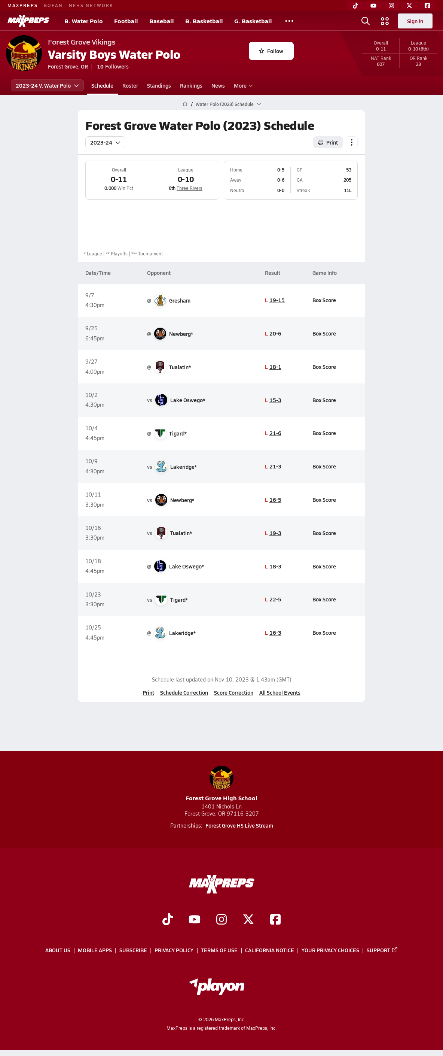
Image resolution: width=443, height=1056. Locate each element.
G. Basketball (253, 20)
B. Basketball (204, 20)
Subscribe (133, 950)
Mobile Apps (95, 950)
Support (382, 950)
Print (148, 692)
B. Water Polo (83, 20)
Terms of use (219, 950)
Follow (271, 51)
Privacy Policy (174, 950)
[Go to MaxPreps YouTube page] (195, 920)
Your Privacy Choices (330, 950)
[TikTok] (355, 5)
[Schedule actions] (352, 142)
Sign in (415, 21)
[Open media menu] (385, 21)
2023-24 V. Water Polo (47, 85)
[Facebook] (427, 5)
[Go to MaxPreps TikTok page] (168, 920)
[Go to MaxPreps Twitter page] (248, 920)
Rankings (191, 85)
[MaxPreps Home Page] (185, 104)
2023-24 (105, 142)
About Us (57, 950)
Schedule (102, 85)
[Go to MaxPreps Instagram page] (221, 920)
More (242, 85)
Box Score (324, 300)
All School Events (279, 692)
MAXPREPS (22, 5)
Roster (130, 85)
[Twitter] (409, 5)
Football (126, 20)
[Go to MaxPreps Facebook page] (275, 920)
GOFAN (53, 5)
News (218, 85)
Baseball (161, 20)
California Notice (269, 950)
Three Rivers (189, 188)
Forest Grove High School (221, 784)
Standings (159, 85)
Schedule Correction (184, 692)
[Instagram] (391, 5)
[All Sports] (289, 21)
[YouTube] (373, 5)
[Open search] (365, 21)
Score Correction (233, 692)
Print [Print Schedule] (328, 142)
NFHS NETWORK (91, 5)
